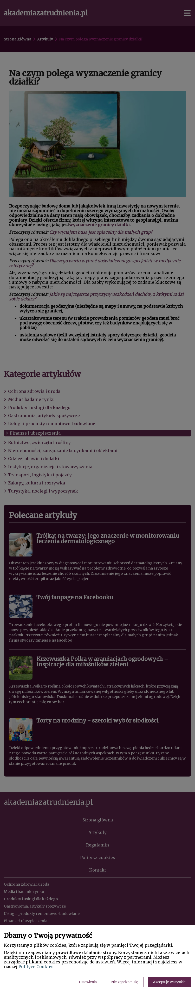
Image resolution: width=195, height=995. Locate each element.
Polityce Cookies (36, 966)
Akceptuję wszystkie (169, 982)
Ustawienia (88, 982)
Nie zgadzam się (124, 982)
